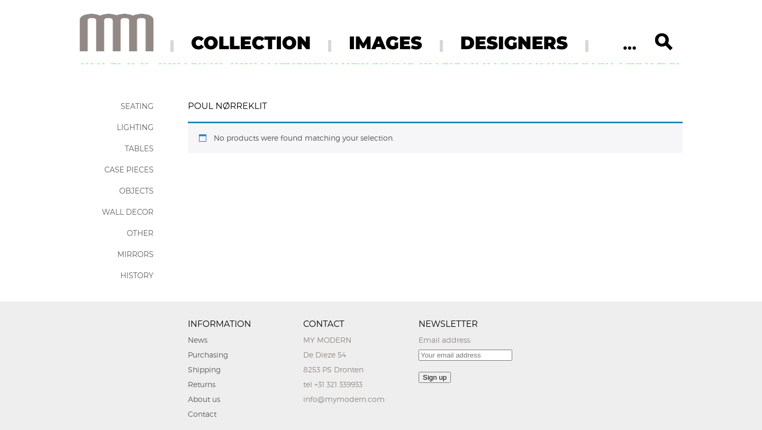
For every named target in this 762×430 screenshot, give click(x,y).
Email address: (445, 339)
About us (204, 399)
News (197, 339)
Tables (139, 148)
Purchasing (208, 354)
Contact (202, 413)
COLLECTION (251, 42)
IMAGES (385, 42)
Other (139, 233)
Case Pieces (128, 170)
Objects (136, 191)
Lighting (135, 127)
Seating (137, 106)
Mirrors (135, 254)
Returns (201, 384)
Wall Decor (127, 212)
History (136, 275)
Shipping (204, 369)
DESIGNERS (514, 42)
